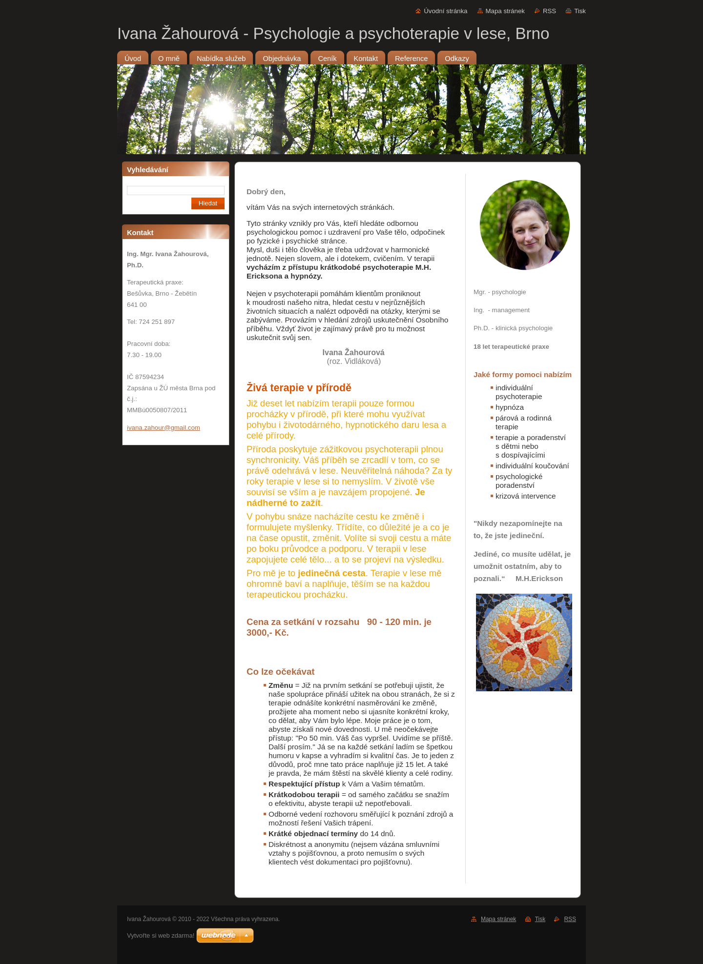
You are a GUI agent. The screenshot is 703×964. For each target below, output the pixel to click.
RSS (549, 11)
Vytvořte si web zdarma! (160, 935)
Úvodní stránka (445, 11)
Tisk (580, 11)
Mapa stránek (505, 11)
